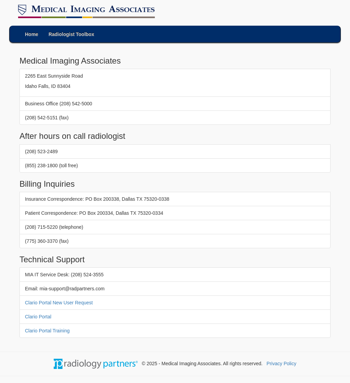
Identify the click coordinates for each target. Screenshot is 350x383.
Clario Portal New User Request (59, 302)
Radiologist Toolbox (71, 34)
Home (31, 34)
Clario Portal (38, 316)
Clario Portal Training (47, 330)
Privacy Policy (281, 363)
